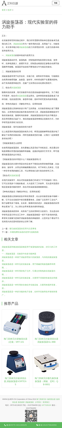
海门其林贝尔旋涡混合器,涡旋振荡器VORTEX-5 (15, 381)
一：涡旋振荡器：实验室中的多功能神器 (19, 254)
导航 (55, 3)
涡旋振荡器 (18, 44)
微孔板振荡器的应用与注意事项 (22, 229)
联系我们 (46, 402)
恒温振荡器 (16, 88)
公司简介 (38, 402)
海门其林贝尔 (41, 399)
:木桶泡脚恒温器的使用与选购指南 (24, 232)
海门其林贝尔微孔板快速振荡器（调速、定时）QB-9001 (46, 381)
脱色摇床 (21, 402)
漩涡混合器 (51, 399)
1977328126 (46, 405)
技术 (10, 10)
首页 (4, 10)
